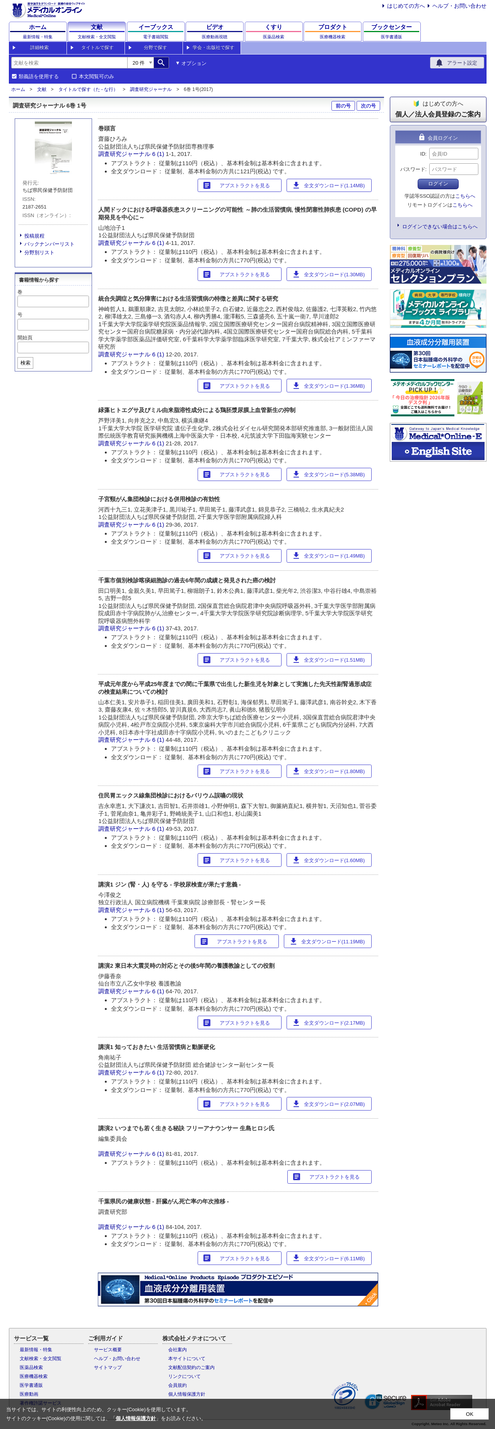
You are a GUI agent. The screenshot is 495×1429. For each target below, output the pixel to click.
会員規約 (177, 1385)
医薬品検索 (31, 1367)
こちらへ (465, 196)
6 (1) (159, 154)
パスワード (412, 169)
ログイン (438, 184)
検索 (25, 363)
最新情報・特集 (36, 1349)
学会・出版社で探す (213, 47)
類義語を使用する (39, 76)
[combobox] (69, 62)
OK (469, 1414)
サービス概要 (108, 1349)
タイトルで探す (97, 47)
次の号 (368, 106)
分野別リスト (39, 252)
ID (422, 154)
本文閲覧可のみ (96, 76)
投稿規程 (34, 236)
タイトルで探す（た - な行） (88, 89)
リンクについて (184, 1376)
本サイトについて (186, 1358)
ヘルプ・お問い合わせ (459, 6)
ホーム (18, 89)
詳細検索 (39, 47)
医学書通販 (31, 1385)
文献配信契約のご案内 (191, 1367)
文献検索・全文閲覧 (40, 1358)
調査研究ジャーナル (151, 89)
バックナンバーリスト (49, 244)
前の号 (343, 106)
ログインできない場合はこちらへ (440, 226)
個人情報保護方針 (186, 1394)
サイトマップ (108, 1367)
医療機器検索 (34, 1376)
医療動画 (29, 1394)
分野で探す (155, 47)
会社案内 (177, 1349)
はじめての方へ (406, 6)
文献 (41, 89)
